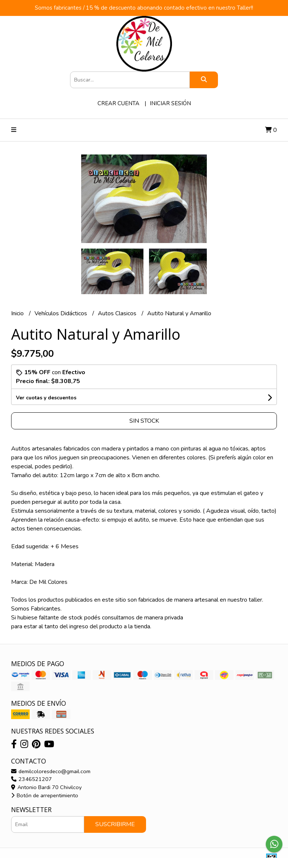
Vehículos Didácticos (61, 313)
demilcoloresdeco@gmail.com (50, 771)
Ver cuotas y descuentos (46, 397)
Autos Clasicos (118, 313)
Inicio (18, 313)
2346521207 (31, 779)
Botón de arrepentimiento (44, 795)
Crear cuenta (118, 103)
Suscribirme (115, 824)
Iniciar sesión (170, 103)
